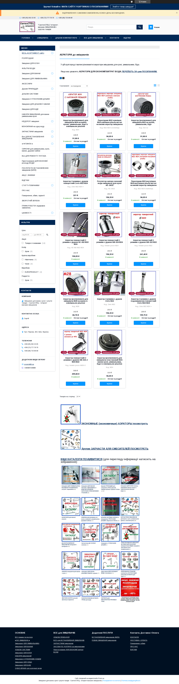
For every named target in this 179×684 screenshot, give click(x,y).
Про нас (25, 51)
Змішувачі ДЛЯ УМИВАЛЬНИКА (34, 79)
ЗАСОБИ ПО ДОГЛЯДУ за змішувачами (69, 646)
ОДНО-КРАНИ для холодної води (28, 668)
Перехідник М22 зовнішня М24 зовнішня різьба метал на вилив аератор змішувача (109, 122)
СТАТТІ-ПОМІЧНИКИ (42, 51)
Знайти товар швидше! (123, 7)
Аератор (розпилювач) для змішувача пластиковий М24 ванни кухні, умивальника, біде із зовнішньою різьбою (109, 361)
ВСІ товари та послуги (24, 637)
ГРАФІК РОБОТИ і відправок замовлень (33, 207)
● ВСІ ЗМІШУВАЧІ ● (22, 640)
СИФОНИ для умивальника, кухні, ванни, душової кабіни (36, 150)
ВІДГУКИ (127, 38)
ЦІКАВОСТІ (26, 213)
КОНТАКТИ (114, 38)
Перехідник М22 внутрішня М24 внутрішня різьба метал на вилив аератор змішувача (143, 183)
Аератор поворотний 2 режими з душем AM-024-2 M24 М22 (76, 360)
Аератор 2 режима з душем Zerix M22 (109, 300)
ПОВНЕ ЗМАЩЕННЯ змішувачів (104, 640)
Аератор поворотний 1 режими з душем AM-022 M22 (143, 241)
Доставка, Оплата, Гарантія (78, 44)
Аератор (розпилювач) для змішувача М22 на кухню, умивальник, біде (143, 122)
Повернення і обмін (105, 44)
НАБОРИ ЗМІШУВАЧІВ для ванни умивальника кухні (35, 115)
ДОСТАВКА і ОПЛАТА (138, 640)
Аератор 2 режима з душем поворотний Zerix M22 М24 (75, 182)
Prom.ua (101, 678)
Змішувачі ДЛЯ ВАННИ (31, 73)
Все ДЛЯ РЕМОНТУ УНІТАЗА (34, 156)
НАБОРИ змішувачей (23, 656)
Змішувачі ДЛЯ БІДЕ (30, 109)
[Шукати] (139, 27)
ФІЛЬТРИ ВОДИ (28, 68)
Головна (26, 38)
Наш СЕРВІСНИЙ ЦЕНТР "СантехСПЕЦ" (137, 44)
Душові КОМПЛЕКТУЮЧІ (66, 38)
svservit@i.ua (29, 364)
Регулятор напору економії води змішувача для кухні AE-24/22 (109, 183)
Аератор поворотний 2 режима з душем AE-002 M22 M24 (76, 242)
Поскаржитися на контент (111, 681)
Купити (75, 146)
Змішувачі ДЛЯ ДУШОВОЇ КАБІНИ (36, 104)
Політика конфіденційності (130, 681)
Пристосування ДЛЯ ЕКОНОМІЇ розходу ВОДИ (35, 162)
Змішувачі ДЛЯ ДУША (23, 662)
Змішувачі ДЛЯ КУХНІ (30, 63)
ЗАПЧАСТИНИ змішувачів (32, 132)
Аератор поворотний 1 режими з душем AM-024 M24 (109, 241)
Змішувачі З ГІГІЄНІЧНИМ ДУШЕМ (36, 99)
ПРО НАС (26, 190)
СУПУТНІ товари (63, 51)
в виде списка (158, 86)
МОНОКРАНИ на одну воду (33, 126)
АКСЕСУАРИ (27, 84)
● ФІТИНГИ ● (27, 144)
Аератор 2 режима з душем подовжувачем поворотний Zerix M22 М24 (143, 301)
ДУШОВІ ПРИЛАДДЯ (61, 637)
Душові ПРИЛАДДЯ (30, 89)
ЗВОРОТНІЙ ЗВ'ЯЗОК (31, 201)
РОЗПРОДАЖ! (28, 58)
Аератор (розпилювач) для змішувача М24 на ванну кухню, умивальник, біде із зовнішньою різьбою (75, 123)
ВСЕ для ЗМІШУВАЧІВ (93, 38)
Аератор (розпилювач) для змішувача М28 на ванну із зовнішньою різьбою (75, 301)
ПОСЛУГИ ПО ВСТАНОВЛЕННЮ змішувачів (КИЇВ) (35, 169)
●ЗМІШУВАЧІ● (42, 38)
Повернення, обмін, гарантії (33, 196)
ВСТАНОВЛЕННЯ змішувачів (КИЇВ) (106, 637)
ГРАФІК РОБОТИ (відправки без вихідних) (41, 44)
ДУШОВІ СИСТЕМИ (30, 94)
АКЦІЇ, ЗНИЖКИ (28, 175)
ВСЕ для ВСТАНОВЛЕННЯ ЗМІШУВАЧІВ (68, 640)
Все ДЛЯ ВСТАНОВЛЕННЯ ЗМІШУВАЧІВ (33, 138)
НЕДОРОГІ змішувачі (30, 121)
